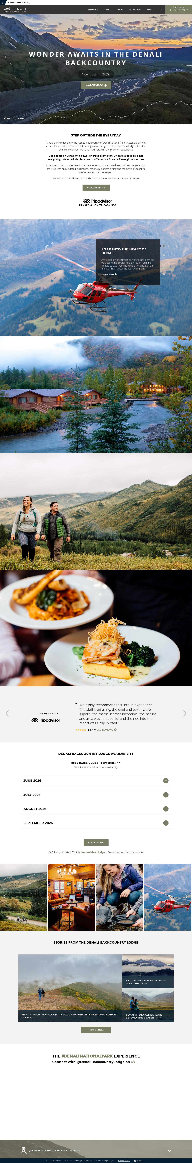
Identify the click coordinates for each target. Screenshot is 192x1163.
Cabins (107, 9)
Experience (93, 9)
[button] (7, 713)
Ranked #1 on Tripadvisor (98, 205)
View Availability (96, 187)
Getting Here (135, 9)
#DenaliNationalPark (87, 1056)
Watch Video (96, 85)
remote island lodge (93, 852)
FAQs (149, 9)
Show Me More (96, 1030)
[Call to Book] (178, 9)
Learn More (107, 274)
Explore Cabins (96, 842)
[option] (96, 717)
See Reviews (105, 729)
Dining (120, 9)
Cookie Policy (124, 1160)
